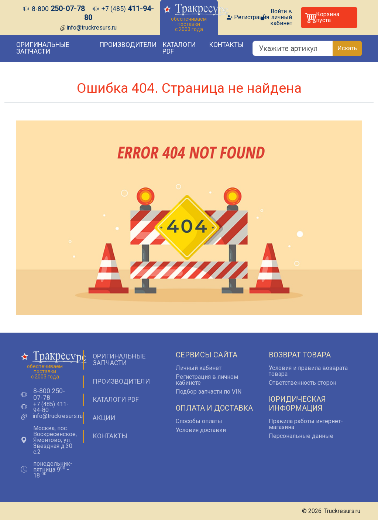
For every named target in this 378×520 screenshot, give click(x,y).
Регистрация (251, 17)
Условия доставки (201, 430)
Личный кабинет (198, 367)
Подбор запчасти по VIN (208, 391)
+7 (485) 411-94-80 (51, 407)
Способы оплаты (199, 421)
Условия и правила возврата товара (308, 370)
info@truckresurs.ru (91, 27)
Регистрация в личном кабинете (207, 379)
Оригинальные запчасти (42, 48)
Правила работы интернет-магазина (306, 424)
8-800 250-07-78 (49, 394)
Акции (104, 418)
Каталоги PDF (179, 48)
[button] (329, 17)
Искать (347, 48)
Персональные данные (301, 435)
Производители (128, 44)
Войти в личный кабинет (281, 17)
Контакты (226, 44)
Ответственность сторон (302, 382)
